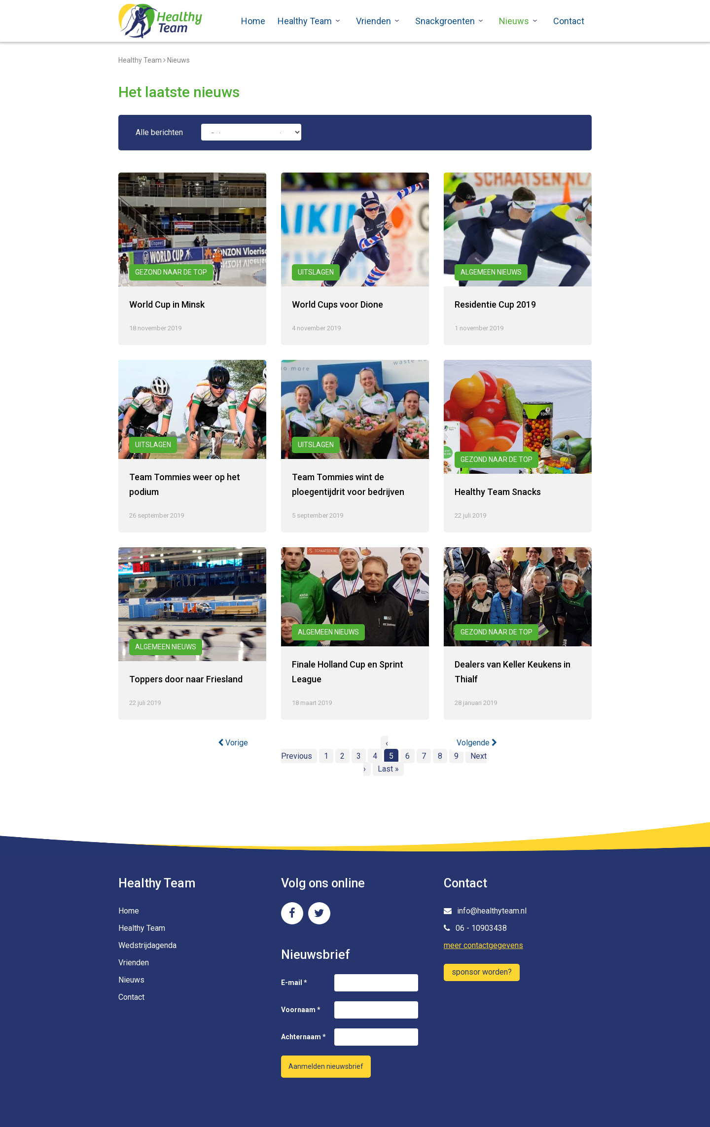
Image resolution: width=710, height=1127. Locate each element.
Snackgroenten (445, 21)
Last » (388, 769)
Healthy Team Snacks (498, 492)
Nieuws (514, 21)
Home (253, 21)
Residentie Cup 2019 (495, 304)
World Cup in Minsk (167, 304)
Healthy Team (305, 21)
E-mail (294, 982)
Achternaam (303, 1037)
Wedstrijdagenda (147, 945)
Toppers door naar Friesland (186, 679)
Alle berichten (159, 132)
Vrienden (373, 21)
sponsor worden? (482, 972)
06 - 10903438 (475, 928)
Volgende (477, 742)
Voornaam (300, 1010)
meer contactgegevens (483, 945)
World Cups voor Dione (337, 304)
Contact (568, 21)
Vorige (233, 742)
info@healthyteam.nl (485, 911)
